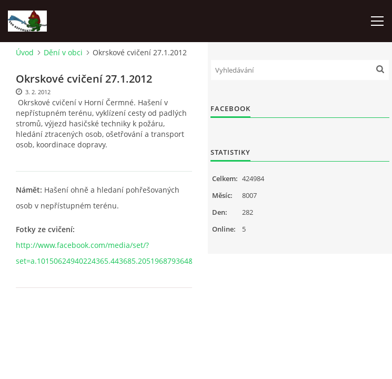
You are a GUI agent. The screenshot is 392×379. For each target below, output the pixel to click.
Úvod (25, 52)
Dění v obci (63, 52)
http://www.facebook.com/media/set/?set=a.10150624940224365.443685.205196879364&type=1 (116, 253)
